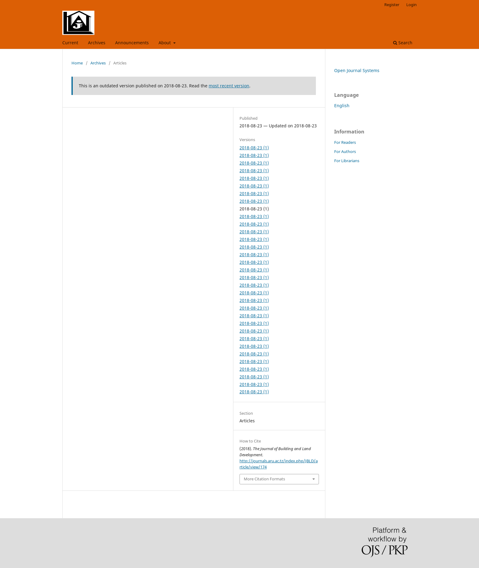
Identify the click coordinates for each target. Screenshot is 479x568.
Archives (96, 43)
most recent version (229, 86)
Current (70, 43)
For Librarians (346, 160)
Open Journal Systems (356, 70)
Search (402, 43)
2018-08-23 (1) (254, 148)
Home (77, 63)
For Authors (345, 151)
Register (391, 4)
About (165, 43)
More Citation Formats (264, 479)
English (341, 105)
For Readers (345, 142)
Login (411, 4)
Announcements (132, 43)
